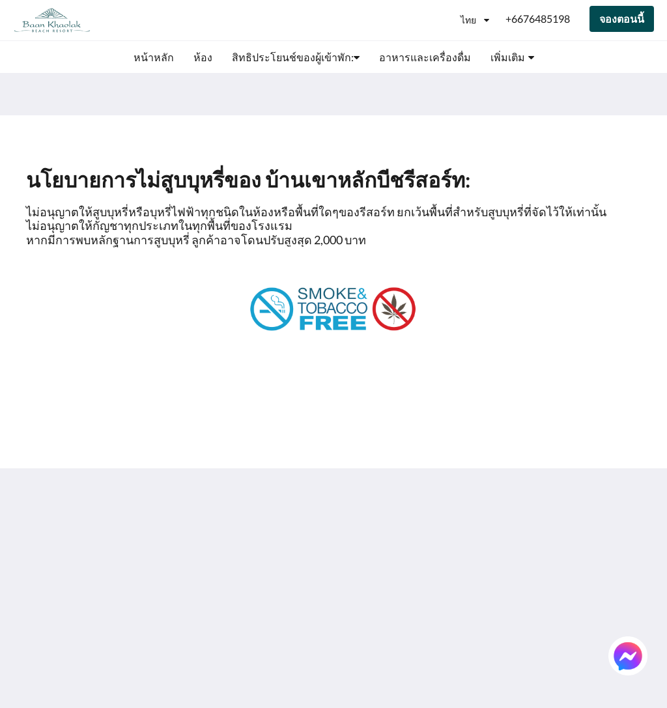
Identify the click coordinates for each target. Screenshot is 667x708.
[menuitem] (154, 57)
